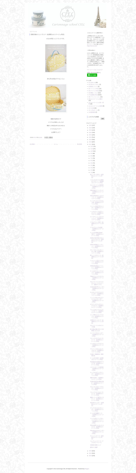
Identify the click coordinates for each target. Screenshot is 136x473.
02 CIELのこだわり (94, 84)
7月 (91, 158)
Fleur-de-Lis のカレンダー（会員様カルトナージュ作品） (97, 432)
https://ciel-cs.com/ (92, 46)
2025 (90, 125)
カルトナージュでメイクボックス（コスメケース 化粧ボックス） (97, 283)
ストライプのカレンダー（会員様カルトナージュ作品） (97, 334)
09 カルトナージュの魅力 (95, 99)
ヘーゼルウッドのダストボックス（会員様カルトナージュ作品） (97, 213)
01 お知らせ (92, 82)
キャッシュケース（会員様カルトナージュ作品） (96, 437)
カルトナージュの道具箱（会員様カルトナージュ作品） (97, 186)
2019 (90, 139)
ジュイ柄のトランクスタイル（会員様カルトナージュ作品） (97, 316)
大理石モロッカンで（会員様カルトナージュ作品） (97, 321)
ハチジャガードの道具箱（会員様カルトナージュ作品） (97, 368)
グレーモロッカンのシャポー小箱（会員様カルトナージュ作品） (97, 251)
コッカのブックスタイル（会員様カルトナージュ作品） (97, 345)
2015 (90, 453)
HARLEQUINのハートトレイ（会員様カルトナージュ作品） (97, 267)
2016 (90, 451)
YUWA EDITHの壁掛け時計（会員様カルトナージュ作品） (97, 383)
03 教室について (93, 86)
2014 (90, 455)
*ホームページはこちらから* (95, 69)
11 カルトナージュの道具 (95, 106)
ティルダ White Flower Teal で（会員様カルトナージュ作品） (97, 234)
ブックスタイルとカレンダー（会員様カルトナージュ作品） (97, 409)
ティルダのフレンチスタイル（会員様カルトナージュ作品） (97, 272)
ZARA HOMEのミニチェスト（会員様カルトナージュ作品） (97, 246)
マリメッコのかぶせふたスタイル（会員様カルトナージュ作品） (97, 350)
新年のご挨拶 (93, 447)
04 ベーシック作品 (94, 88)
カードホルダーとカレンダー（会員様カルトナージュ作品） (97, 374)
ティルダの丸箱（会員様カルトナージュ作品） (97, 358)
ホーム (56, 144)
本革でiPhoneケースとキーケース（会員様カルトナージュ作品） (97, 197)
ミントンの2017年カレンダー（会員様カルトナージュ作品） (97, 208)
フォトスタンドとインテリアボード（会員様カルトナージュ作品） (97, 311)
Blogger (87, 468)
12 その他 (91, 108)
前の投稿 (79, 144)
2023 (90, 130)
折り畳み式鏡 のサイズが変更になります (97, 329)
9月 (91, 153)
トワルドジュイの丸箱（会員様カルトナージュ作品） (97, 229)
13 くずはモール (93, 110)
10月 (91, 151)
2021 (90, 135)
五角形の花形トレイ (95, 445)
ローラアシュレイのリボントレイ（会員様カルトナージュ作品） (97, 218)
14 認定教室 (92, 112)
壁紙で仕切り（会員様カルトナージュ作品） (96, 378)
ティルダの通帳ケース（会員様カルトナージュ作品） (97, 415)
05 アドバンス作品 (94, 90)
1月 (91, 172)
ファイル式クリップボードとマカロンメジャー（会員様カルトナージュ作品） (97, 421)
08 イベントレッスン (94, 97)
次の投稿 (32, 144)
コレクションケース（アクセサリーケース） (96, 441)
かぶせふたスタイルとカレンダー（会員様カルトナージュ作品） (97, 294)
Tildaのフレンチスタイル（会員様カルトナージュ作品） (97, 278)
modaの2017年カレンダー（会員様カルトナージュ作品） (97, 288)
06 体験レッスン (93, 92)
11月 (91, 148)
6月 (91, 160)
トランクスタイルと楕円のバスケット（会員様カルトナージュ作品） (97, 181)
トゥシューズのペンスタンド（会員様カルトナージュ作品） (97, 262)
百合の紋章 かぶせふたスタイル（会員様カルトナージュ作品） (97, 427)
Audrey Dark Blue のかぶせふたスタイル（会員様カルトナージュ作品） (97, 240)
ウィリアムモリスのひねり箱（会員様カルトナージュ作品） (97, 202)
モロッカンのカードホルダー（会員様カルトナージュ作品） (97, 388)
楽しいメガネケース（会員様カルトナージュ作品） (97, 257)
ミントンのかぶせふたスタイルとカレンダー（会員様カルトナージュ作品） (97, 300)
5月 (91, 163)
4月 (91, 165)
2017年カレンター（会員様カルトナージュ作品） (97, 404)
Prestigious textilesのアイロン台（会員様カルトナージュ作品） (97, 363)
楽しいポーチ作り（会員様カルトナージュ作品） (96, 176)
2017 (90, 144)
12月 (91, 146)
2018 (90, 142)
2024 (90, 127)
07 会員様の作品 (93, 94)
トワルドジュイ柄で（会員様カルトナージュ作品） (97, 223)
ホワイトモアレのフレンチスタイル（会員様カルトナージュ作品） (97, 306)
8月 (91, 156)
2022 (90, 132)
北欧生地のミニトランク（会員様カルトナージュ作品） (97, 192)
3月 (91, 167)
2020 (90, 137)
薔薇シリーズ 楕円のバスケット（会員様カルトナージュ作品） (97, 399)
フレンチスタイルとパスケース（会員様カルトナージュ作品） (97, 340)
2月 (91, 170)
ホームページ (90, 44)
